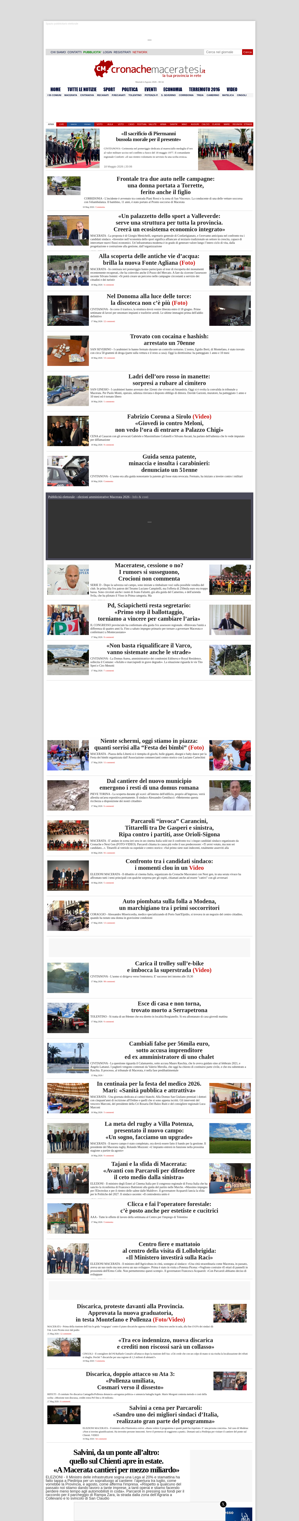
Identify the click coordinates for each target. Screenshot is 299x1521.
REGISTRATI (122, 52)
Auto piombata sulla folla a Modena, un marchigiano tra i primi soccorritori (169, 904)
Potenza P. (151, 95)
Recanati (103, 95)
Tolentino (135, 95)
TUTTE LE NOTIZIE (82, 89)
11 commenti (109, 762)
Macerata (70, 95)
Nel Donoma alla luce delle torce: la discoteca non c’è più (149, 299)
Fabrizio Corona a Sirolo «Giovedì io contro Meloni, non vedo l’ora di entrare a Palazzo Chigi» (169, 423)
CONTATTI (74, 52)
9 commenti (109, 1155)
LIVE (61, 124)
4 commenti (109, 285)
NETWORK (139, 52)
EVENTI (151, 89)
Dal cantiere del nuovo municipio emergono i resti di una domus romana (149, 784)
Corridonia (186, 95)
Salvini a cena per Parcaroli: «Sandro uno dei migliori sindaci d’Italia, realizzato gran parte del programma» (166, 1414)
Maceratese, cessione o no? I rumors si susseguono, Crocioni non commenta (149, 572)
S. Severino (168, 95)
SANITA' (74, 124)
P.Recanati (118, 95)
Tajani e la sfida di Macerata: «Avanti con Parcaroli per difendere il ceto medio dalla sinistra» (149, 1170)
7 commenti (109, 670)
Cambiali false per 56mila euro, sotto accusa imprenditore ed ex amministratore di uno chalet (169, 1050)
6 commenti (109, 806)
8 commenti (109, 445)
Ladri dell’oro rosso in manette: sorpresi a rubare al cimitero (169, 379)
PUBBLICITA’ (92, 52)
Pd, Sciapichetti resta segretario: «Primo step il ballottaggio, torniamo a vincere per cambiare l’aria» (149, 612)
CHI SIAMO (58, 52)
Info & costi (140, 497)
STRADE (248, 124)
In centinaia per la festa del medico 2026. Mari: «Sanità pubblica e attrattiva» (149, 1087)
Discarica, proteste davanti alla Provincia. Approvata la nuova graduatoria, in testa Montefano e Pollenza (130, 1313)
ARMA (51, 124)
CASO (131, 124)
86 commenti (109, 981)
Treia (200, 95)
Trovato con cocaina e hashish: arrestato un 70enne (169, 339)
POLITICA (130, 89)
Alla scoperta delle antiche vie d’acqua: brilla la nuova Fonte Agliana (149, 259)
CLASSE (216, 124)
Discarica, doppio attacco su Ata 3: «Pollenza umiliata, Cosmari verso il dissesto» (130, 1381)
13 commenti (109, 923)
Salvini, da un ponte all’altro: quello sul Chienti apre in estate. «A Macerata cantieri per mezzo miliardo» (116, 1461)
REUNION (237, 124)
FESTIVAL (142, 124)
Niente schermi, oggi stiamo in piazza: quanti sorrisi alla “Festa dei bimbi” (149, 744)
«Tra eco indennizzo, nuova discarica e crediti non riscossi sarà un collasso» (165, 1343)
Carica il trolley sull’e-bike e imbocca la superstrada (169, 966)
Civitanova (87, 95)
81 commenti (109, 853)
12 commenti (65, 1334)
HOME (55, 89)
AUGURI (195, 124)
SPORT (109, 89)
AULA (110, 124)
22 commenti (109, 321)
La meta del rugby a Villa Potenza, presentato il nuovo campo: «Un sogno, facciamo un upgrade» (149, 1130)
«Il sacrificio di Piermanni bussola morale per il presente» (148, 136)
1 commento (109, 401)
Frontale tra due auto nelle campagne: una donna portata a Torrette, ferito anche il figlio (166, 185)
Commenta (100, 207)
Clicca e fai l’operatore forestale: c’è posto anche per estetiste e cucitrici (169, 1207)
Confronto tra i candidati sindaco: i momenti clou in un (169, 864)
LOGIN (107, 52)
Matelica (228, 95)
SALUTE (152, 124)
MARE (227, 124)
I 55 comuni (54, 95)
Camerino (213, 95)
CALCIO (205, 124)
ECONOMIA (172, 89)
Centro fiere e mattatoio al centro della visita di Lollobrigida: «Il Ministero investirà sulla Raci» (169, 1251)
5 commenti (109, 883)
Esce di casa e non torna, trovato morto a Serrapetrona (169, 1006)
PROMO (87, 124)
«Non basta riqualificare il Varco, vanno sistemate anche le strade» (149, 648)
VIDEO (232, 89)
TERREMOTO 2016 (204, 89)
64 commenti (101, 1439)
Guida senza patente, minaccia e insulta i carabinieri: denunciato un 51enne (169, 463)
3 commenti (109, 1112)
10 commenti (109, 358)
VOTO (100, 124)
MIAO (184, 124)
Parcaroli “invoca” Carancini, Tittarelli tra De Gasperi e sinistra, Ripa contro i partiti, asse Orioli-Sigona (169, 828)
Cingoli (241, 95)
